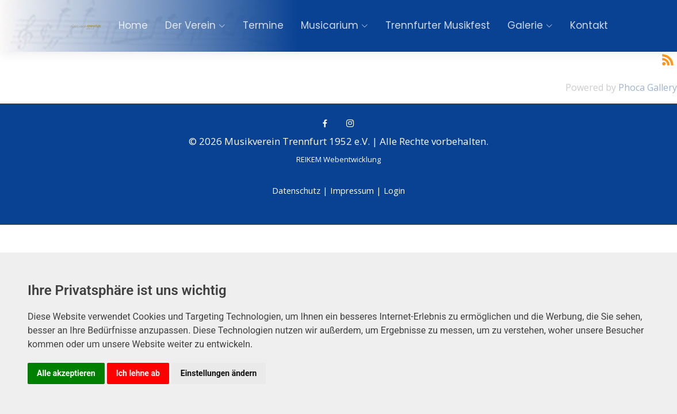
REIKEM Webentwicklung (338, 159)
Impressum (352, 190)
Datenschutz (296, 190)
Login (394, 190)
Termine (263, 25)
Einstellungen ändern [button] (219, 373)
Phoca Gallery (647, 87)
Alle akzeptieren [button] (66, 373)
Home (133, 25)
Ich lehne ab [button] (138, 373)
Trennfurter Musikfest (437, 25)
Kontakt (589, 25)
